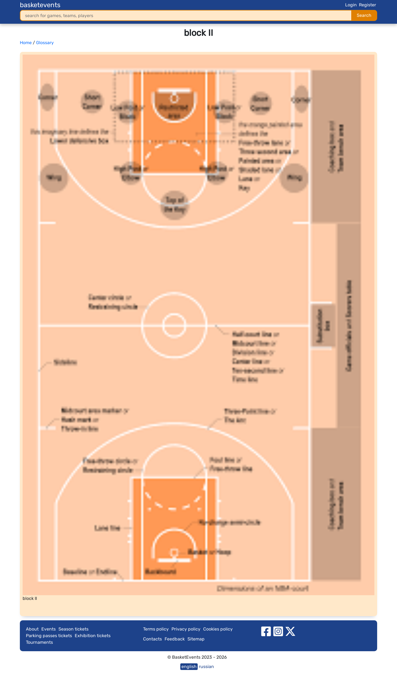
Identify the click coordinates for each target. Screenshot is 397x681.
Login (351, 4)
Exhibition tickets (93, 635)
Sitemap (196, 639)
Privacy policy (185, 629)
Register (367, 4)
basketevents (40, 5)
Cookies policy (218, 629)
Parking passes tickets (49, 635)
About (32, 629)
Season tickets (73, 629)
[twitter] (290, 631)
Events (48, 629)
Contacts (152, 639)
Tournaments (39, 642)
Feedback (175, 639)
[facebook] (266, 631)
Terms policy (156, 629)
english (189, 666)
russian (206, 666)
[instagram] (278, 631)
